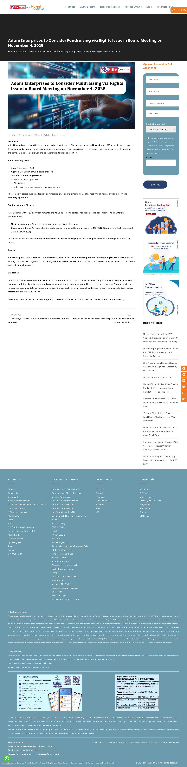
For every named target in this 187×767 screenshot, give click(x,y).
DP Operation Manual (17, 512)
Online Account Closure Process (66, 493)
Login (149, 6)
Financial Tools (165, 6)
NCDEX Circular (58, 535)
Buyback (99, 493)
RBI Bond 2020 (102, 501)
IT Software (145, 508)
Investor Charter (59, 557)
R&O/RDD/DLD (165, 742)
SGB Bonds (101, 504)
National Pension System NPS (21, 531)
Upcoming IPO (14, 542)
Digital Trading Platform (62, 569)
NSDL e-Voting (58, 523)
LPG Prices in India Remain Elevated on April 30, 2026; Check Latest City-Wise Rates (160, 367)
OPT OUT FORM (15, 554)
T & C (10, 546)
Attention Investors (94, 763)
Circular (55, 531)
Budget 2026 (57, 580)
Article (47, 135)
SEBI (125, 742)
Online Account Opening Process (67, 489)
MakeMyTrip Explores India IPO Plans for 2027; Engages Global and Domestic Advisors (160, 352)
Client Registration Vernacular (65, 565)
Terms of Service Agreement (74, 763)
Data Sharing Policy (110, 763)
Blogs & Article (58, 135)
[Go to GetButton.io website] (7, 764)
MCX (150, 742)
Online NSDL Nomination (63, 504)
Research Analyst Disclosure (65, 501)
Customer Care (14, 497)
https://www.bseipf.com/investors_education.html (30, 663)
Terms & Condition (31, 763)
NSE (115, 742)
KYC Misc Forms (147, 497)
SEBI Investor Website (137, 742)
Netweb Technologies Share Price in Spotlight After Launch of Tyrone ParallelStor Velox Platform (160, 388)
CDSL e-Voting (58, 527)
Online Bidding (88, 6)
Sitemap (20, 763)
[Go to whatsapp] (7, 758)
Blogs (10, 519)
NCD (98, 508)
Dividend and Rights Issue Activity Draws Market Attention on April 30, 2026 (160, 460)
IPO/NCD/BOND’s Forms (150, 501)
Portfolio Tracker (15, 538)
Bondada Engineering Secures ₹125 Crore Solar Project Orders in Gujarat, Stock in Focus (160, 446)
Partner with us (133, 6)
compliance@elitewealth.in (27, 750)
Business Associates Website (65, 588)
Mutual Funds (14, 535)
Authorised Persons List (19, 501)
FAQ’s (54, 573)
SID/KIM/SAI (145, 516)
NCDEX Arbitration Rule (62, 550)
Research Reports (110, 6)
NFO (97, 512)
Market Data (13, 516)
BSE (120, 742)
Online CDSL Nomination (63, 508)
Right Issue (100, 497)
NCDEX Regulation (60, 542)
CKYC (156, 742)
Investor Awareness (61, 497)
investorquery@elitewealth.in (47, 754)
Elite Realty (57, 592)
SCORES (108, 742)
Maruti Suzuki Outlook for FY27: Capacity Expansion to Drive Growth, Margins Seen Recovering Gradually (161, 338)
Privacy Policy (45, 763)
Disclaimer (12, 763)
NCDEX (176, 742)
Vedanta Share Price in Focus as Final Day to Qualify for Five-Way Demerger (159, 417)
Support (11, 550)
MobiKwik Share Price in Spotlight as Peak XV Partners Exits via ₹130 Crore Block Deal (160, 431)
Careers (11, 489)
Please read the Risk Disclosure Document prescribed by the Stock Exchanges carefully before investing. (58, 729)
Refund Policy (57, 763)
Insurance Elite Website (62, 584)
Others (143, 512)
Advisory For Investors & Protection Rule (70, 546)
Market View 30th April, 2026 (157, 377)
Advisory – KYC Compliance (64, 576)
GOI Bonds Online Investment (21, 527)
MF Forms (144, 489)
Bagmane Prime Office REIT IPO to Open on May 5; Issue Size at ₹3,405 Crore (160, 402)
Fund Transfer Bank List (62, 554)
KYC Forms (144, 493)
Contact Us (13, 493)
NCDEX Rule (57, 538)
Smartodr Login (59, 595)
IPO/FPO (99, 489)
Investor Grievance (60, 561)
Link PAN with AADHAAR (63, 512)
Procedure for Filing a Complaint (66, 599)
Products (70, 6)
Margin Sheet (146, 504)
